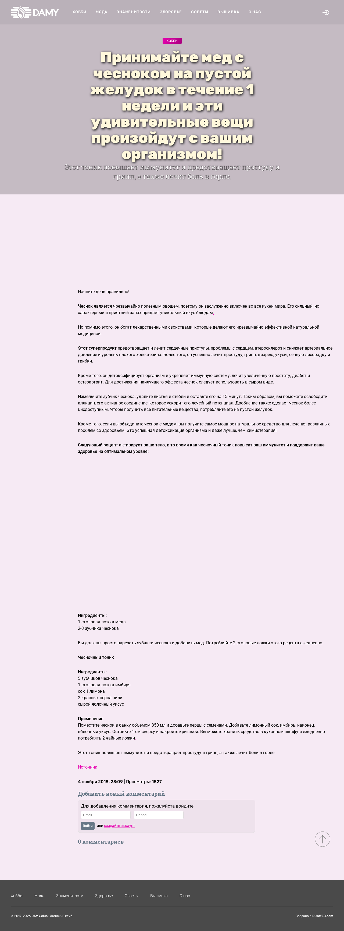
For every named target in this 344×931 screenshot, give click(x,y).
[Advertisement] (172, 234)
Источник (87, 767)
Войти (88, 826)
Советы (199, 12)
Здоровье (171, 12)
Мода (102, 12)
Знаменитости (134, 12)
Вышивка (228, 12)
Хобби (80, 12)
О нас (255, 12)
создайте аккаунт (119, 825)
